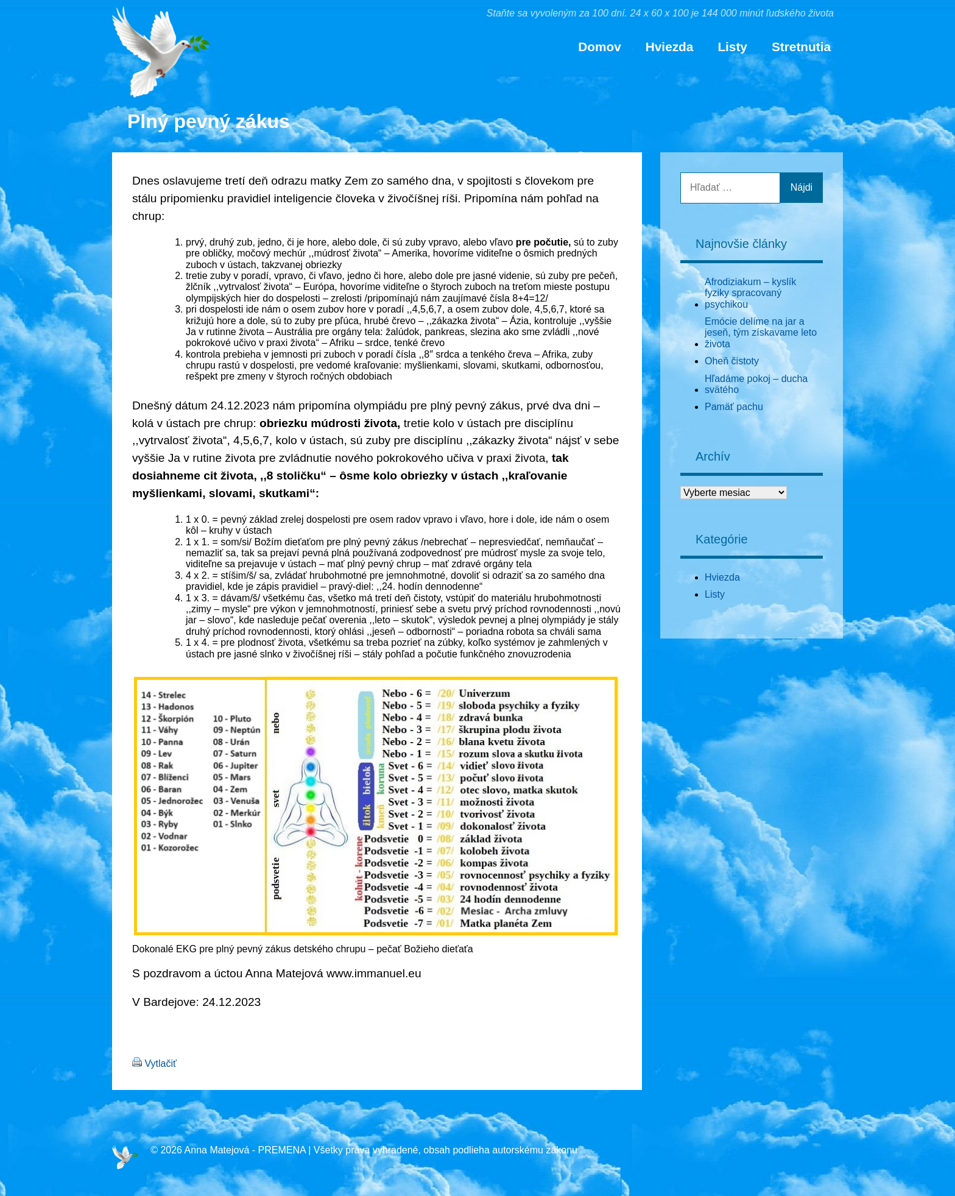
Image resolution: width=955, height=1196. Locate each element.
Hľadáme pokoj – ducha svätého (756, 384)
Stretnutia (801, 47)
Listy (732, 47)
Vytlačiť (160, 1063)
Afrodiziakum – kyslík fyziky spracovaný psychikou (750, 293)
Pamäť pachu (734, 407)
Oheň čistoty (732, 361)
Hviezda (670, 47)
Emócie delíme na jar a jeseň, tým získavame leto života (761, 332)
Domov (599, 47)
